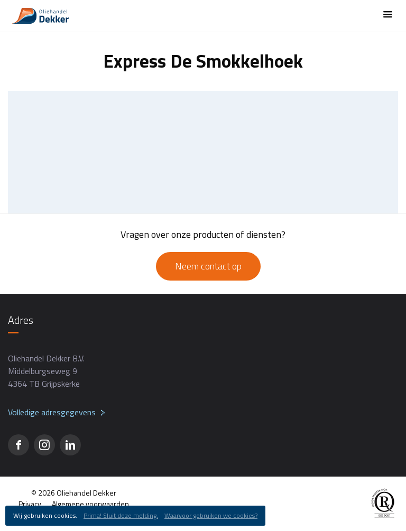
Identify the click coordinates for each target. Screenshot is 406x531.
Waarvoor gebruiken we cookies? (210, 515)
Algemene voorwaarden (90, 503)
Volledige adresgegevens (52, 412)
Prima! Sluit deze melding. (121, 515)
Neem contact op (208, 266)
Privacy (30, 503)
